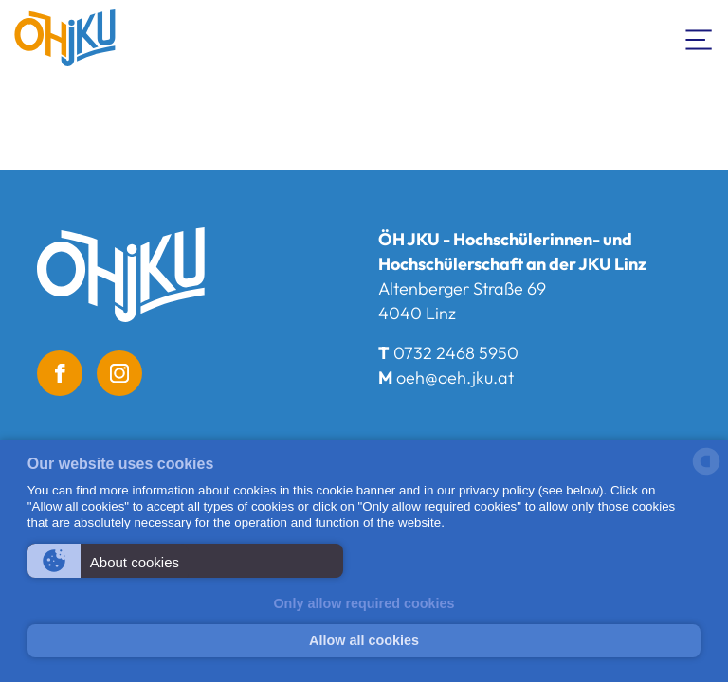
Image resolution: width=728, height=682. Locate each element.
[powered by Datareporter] (706, 473)
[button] (185, 561)
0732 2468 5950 (456, 353)
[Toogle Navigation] (699, 37)
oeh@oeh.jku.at (455, 377)
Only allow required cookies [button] (363, 603)
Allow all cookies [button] (364, 640)
